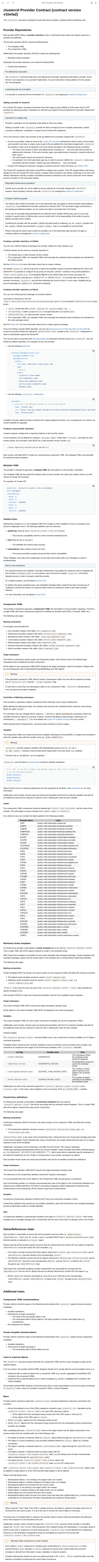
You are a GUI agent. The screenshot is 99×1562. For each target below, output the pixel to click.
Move (6, 1387)
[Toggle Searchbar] (12, 3)
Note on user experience (15, 562)
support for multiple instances (58, 715)
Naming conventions (12, 618)
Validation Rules (10, 516)
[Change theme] (7, 3)
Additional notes (14, 1282)
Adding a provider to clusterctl (16, 102)
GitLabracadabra (39, 336)
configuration (32, 391)
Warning (13, 670)
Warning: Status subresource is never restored (29, 1530)
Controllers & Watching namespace (18, 693)
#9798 (80, 165)
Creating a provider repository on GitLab (20, 287)
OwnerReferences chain (18, 1221)
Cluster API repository (51, 141)
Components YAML (12, 601)
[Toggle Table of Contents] (3, 3)
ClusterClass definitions (15, 1090)
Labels (6, 798)
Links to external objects (15, 1348)
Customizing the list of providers (18, 89)
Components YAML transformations (21, 1291)
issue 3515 (40, 591)
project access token (79, 326)
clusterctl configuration (78, 94)
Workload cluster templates (17, 938)
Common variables (10, 1027)
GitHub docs (15, 263)
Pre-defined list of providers (16, 72)
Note (5, 1205)
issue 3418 (41, 577)
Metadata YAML (11, 462)
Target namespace (11, 650)
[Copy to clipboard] (93, 348)
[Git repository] (95, 3)
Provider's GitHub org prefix (16, 197)
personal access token (60, 326)
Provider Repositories (17, 29)
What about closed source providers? (20, 182)
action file (26, 343)
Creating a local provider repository (18, 426)
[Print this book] (92, 3)
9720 (86, 165)
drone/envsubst (33, 757)
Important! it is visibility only (16, 117)
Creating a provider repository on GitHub (20, 240)
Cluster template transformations (19, 1323)
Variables (7, 725)
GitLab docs (15, 322)
